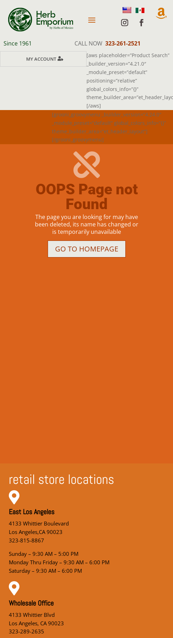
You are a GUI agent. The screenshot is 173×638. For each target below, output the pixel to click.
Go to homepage (86, 249)
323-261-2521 (123, 43)
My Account (41, 59)
